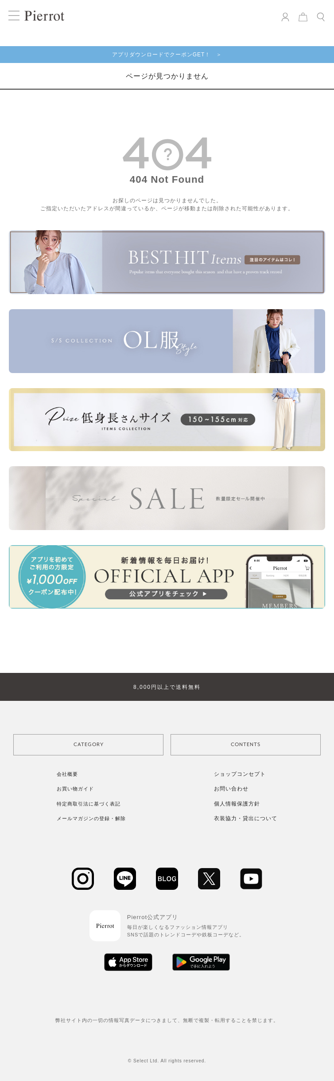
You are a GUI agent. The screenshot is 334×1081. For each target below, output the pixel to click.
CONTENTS (245, 744)
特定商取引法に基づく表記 (88, 803)
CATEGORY (89, 744)
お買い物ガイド (75, 788)
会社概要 (67, 774)
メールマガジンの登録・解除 (91, 818)
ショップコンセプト (240, 774)
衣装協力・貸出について (245, 818)
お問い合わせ (231, 789)
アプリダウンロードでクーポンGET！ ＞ (167, 54)
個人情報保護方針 (237, 804)
